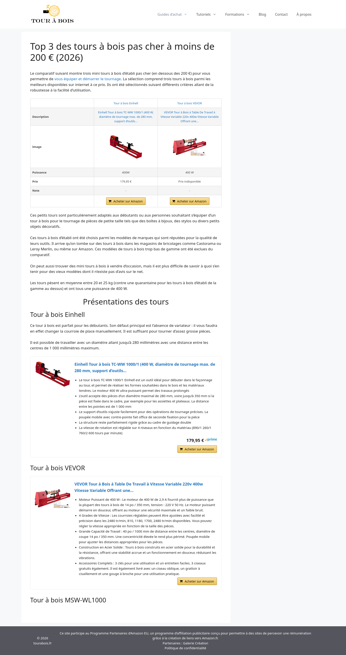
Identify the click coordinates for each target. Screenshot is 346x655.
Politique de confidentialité (185, 648)
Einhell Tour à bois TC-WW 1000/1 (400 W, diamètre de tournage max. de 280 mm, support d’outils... (126, 116)
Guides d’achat (175, 14)
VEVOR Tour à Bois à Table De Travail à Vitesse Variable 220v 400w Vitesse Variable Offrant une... (189, 116)
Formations (239, 14)
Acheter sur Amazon (128, 201)
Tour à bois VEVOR (189, 103)
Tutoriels (208, 14)
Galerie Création (195, 643)
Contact (281, 14)
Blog (262, 14)
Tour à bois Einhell (126, 103)
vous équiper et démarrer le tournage (87, 78)
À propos (304, 14)
